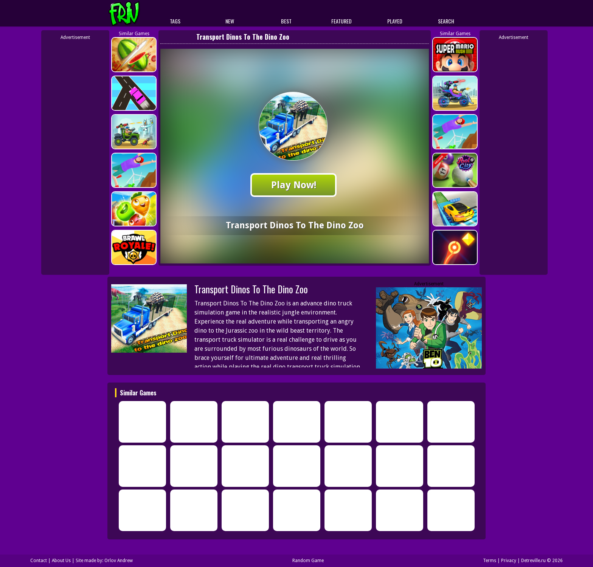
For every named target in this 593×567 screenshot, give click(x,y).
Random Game (308, 560)
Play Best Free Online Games (138, 13)
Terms (489, 560)
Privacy (508, 560)
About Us (61, 560)
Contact (38, 560)
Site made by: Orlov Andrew (104, 560)
